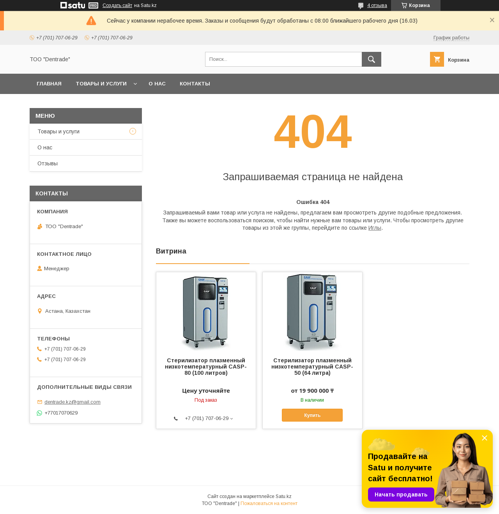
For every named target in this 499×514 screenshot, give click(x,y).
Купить (312, 415)
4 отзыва (377, 5)
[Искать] (371, 59)
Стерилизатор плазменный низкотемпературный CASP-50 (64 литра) (312, 366)
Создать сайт (117, 5)
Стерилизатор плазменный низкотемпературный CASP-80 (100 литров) (206, 366)
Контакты (195, 84)
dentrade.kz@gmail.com (72, 402)
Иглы (374, 228)
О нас (157, 84)
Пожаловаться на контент (269, 503)
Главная (49, 84)
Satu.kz (284, 496)
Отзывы (47, 163)
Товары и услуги (101, 84)
